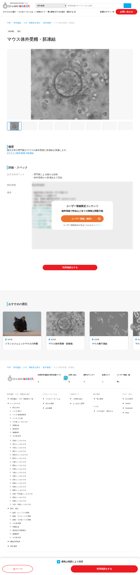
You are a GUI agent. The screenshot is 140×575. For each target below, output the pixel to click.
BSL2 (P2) (16, 407)
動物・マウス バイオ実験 (21, 516)
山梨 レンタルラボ (19, 462)
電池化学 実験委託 (19, 530)
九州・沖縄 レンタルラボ (21, 504)
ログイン (97, 225)
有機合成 (15, 425)
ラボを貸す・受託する (65, 12)
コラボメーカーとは (53, 399)
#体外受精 (20, 153)
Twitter (128, 403)
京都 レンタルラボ (19, 469)
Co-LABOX (129, 399)
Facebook (129, 408)
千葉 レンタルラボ (19, 447)
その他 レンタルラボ (20, 422)
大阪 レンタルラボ (19, 472)
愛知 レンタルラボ (19, 465)
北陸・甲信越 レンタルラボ (22, 494)
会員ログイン (105, 11)
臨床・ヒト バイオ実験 (20, 512)
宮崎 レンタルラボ (19, 487)
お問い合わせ (126, 11)
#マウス (11, 153)
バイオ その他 (17, 418)
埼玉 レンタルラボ (19, 444)
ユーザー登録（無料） (82, 218)
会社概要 (49, 408)
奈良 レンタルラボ (19, 479)
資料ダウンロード (89, 378)
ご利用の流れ (78, 399)
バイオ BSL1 (17, 411)
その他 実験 (16, 523)
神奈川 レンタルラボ (20, 455)
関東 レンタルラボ (19, 490)
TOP (9, 23)
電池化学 (15, 429)
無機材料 (15, 432)
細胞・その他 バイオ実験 (21, 520)
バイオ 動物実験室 (19, 414)
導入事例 (51, 12)
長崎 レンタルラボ (19, 483)
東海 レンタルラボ (19, 497)
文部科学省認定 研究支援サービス (49, 378)
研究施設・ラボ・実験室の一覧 (21, 399)
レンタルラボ (15, 403)
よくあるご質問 (78, 403)
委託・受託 (14, 508)
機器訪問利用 (15, 541)
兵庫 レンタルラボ (19, 476)
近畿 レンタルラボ (19, 501)
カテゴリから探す (9, 12)
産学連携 (47, 23)
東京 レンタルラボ (19, 451)
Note (127, 413)
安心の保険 (50, 403)
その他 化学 (16, 436)
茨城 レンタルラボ (19, 440)
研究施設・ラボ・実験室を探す (27, 23)
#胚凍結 (30, 153)
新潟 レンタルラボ (19, 458)
